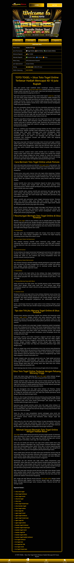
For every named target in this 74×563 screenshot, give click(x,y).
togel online (23, 317)
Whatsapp (46, 561)
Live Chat (65, 561)
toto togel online (44, 165)
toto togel (22, 220)
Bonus (9, 561)
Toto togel (17, 434)
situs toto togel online (36, 89)
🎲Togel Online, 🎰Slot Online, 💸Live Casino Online (41, 51)
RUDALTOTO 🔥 (30, 47)
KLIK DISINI (29, 70)
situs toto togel (41, 376)
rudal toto (51, 96)
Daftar (27, 561)
